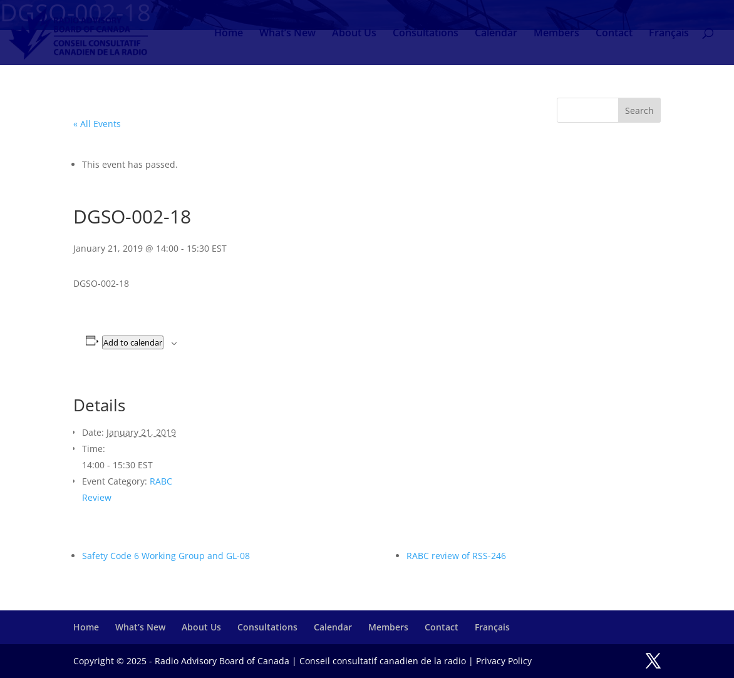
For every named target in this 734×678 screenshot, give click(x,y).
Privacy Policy (504, 661)
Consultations (425, 33)
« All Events (97, 124)
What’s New (287, 33)
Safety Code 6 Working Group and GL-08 (166, 556)
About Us (354, 33)
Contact (614, 33)
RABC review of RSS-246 (456, 556)
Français (669, 33)
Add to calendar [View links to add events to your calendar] (132, 342)
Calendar (496, 33)
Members (556, 33)
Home (228, 33)
